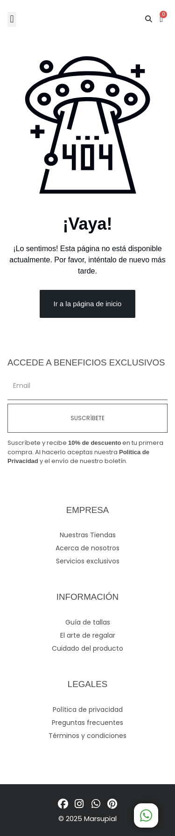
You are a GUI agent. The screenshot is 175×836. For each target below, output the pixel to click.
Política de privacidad (88, 709)
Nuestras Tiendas (88, 535)
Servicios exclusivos (87, 561)
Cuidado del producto (87, 648)
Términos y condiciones (87, 735)
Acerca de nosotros (87, 548)
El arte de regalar (87, 635)
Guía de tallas (87, 622)
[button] (11, 19)
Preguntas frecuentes (87, 722)
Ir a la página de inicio (88, 304)
